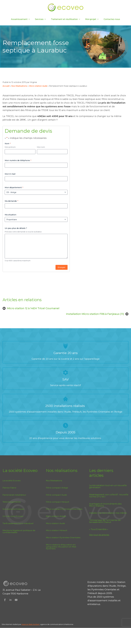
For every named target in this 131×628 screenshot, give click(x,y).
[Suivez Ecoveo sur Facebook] (5, 600)
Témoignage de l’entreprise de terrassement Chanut (105, 521)
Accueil (6, 86)
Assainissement (19, 19)
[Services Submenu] (45, 19)
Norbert (36, 624)
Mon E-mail (10, 174)
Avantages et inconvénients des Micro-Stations (105, 505)
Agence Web (27, 624)
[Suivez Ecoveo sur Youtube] (16, 600)
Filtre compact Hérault (57, 502)
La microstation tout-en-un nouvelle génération (108, 486)
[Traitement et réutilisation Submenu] (80, 19)
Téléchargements (12, 502)
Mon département (14, 187)
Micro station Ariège (56, 516)
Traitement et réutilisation (64, 19)
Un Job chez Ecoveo (13, 516)
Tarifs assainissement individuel (18, 523)
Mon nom (41, 147)
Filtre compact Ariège (57, 487)
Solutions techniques (13, 509)
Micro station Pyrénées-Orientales (63, 537)
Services (39, 19)
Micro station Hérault (56, 530)
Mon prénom (10, 147)
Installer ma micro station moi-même (108, 513)
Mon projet (90, 19)
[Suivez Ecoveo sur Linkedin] (10, 600)
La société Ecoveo (12, 480)
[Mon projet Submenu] (98, 19)
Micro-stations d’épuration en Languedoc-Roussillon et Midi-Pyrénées (61, 546)
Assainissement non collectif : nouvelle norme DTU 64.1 (108, 496)
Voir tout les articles (99, 534)
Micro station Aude (38, 86)
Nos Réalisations (19, 86)
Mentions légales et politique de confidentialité (19, 531)
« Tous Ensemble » (98, 529)
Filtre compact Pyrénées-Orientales (64, 509)
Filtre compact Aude (56, 495)
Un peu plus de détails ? (16, 228)
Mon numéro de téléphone (18, 160)
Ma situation (10, 215)
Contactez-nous (112, 19)
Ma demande (11, 201)
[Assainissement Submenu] (30, 19)
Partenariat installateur (14, 495)
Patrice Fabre (9, 487)
